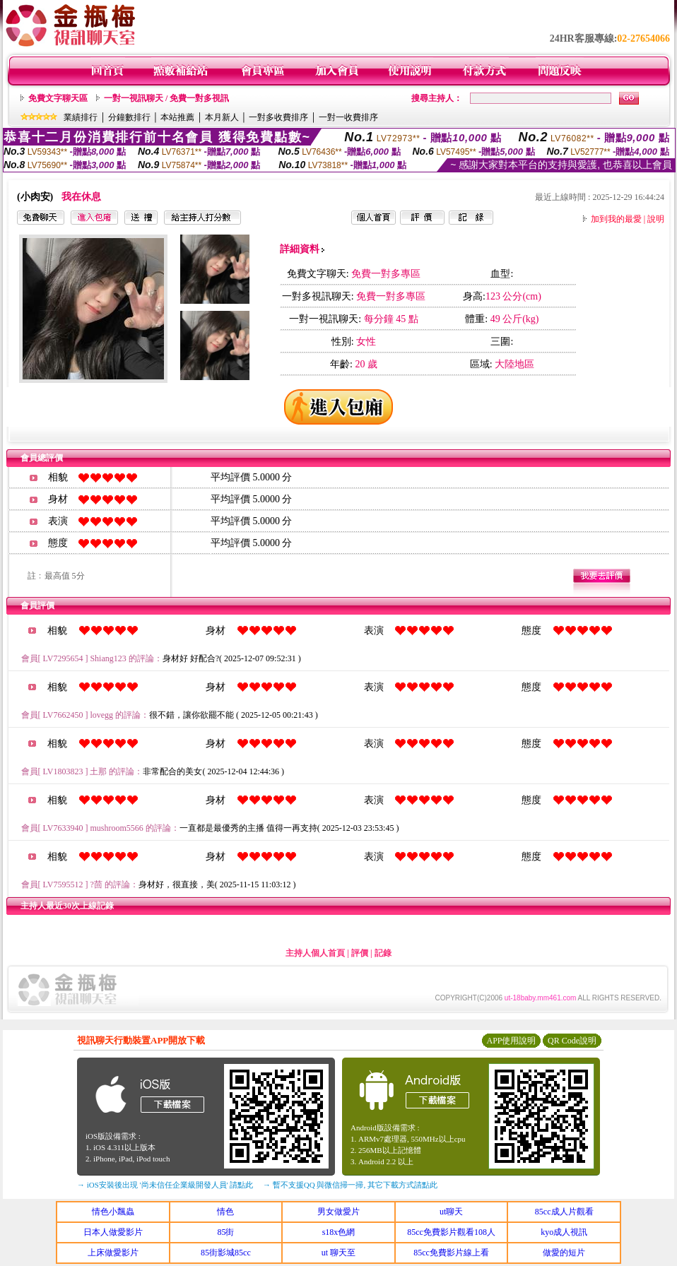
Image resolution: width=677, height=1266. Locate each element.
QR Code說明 (572, 1041)
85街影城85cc (226, 1253)
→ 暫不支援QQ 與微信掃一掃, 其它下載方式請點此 (350, 1185)
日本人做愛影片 (113, 1232)
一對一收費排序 (348, 117)
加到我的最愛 (616, 219)
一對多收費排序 (278, 117)
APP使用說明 (511, 1041)
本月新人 (222, 117)
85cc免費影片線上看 (451, 1253)
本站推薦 (177, 117)
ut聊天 (451, 1212)
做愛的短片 (564, 1253)
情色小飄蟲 (113, 1212)
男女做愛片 (338, 1212)
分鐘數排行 (129, 117)
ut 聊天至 (338, 1253)
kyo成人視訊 (564, 1232)
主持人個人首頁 (315, 953)
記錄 (383, 953)
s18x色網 (338, 1232)
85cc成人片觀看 (564, 1212)
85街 (225, 1232)
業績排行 (81, 117)
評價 (359, 953)
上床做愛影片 (113, 1253)
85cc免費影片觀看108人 (451, 1232)
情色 (225, 1212)
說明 (655, 219)
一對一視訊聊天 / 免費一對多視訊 (166, 98)
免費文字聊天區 (58, 98)
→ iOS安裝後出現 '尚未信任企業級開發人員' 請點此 (165, 1185)
